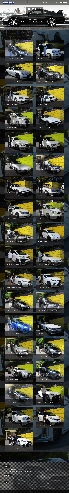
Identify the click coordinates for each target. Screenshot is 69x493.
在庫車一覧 (21, 469)
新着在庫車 (14, 469)
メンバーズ (7, 471)
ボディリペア (43, 469)
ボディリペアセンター (19, 478)
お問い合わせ (31, 471)
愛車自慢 (27, 469)
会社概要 (24, 471)
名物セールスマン (35, 469)
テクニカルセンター (8, 478)
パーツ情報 (51, 469)
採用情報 (13, 471)
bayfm (56, 469)
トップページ (7, 469)
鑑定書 (19, 471)
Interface (32, 491)
